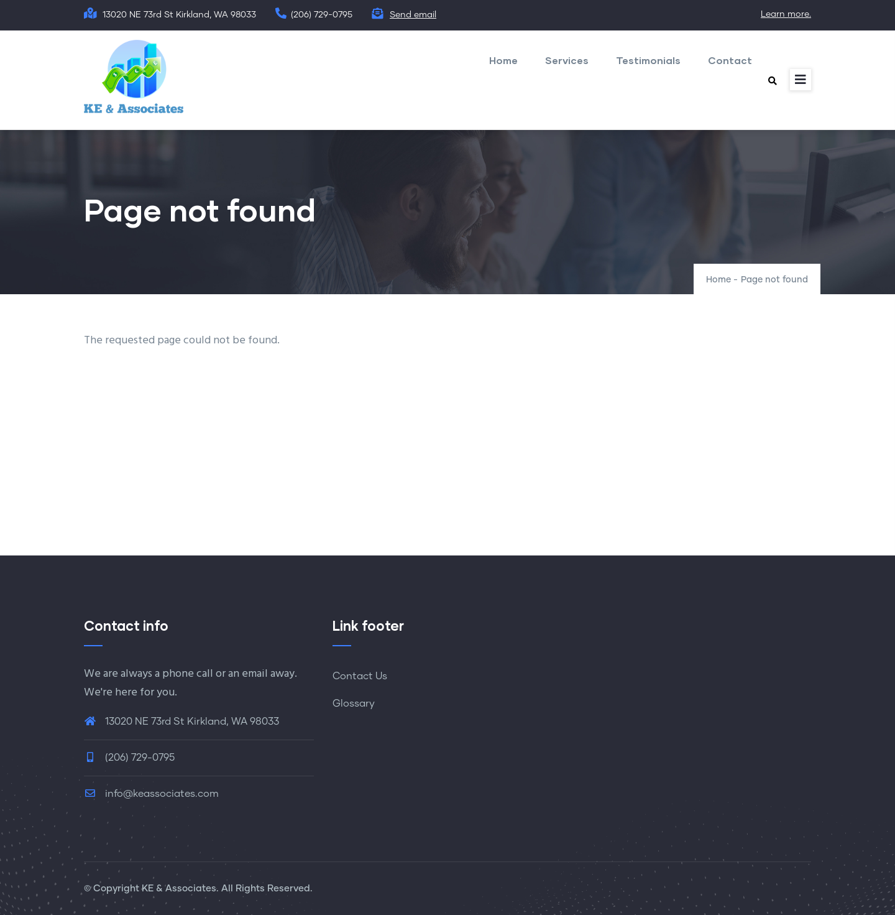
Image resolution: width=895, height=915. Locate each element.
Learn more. (786, 14)
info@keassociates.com (151, 794)
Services (567, 60)
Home (503, 60)
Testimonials (648, 60)
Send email (413, 15)
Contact (730, 60)
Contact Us (360, 676)
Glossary (354, 703)
